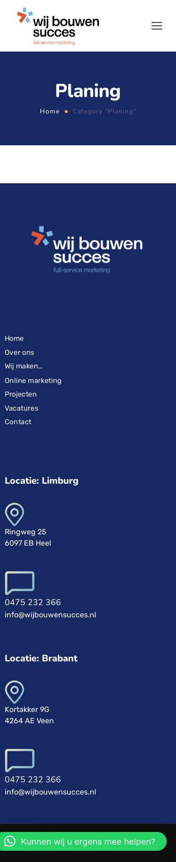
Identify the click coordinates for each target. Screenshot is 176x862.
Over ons (19, 352)
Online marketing (33, 380)
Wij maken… (24, 366)
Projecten (21, 394)
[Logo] (57, 26)
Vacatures (21, 408)
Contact (18, 422)
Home (50, 111)
